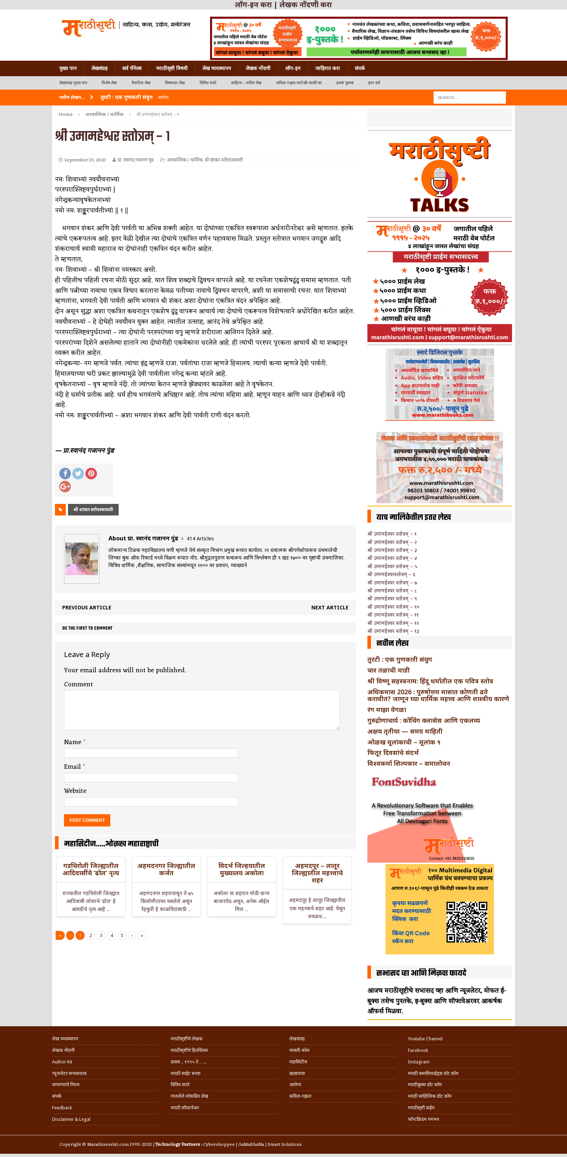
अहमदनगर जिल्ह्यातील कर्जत (166, 869)
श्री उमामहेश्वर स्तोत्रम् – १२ (393, 622)
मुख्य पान (68, 68)
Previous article (86, 607)
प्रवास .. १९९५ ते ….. (188, 1062)
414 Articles (200, 538)
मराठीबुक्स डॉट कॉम (425, 1084)
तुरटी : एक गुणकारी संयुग (399, 659)
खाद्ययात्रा (297, 1073)
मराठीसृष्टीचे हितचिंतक (189, 1050)
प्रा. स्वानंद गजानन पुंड (136, 160)
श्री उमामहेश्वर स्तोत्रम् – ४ (392, 557)
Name (73, 742)
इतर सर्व (374, 83)
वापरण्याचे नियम (66, 1084)
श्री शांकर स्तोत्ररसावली (224, 160)
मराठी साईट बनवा (185, 1073)
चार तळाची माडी (388, 670)
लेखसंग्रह (99, 68)
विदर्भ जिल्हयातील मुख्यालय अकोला (241, 869)
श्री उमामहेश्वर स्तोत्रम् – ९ (392, 598)
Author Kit (62, 1062)
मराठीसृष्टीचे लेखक (186, 1038)
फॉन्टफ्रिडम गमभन (423, 1119)
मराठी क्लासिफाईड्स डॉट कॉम (433, 1073)
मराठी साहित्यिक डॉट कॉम (430, 1096)
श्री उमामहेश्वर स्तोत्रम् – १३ (393, 630)
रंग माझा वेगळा (386, 709)
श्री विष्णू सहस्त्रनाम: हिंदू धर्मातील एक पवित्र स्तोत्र (430, 681)
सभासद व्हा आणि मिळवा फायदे (421, 973)
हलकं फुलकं (345, 83)
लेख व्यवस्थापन (216, 68)
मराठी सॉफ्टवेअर (185, 1107)
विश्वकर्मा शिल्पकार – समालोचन (408, 763)
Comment (78, 684)
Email (73, 767)
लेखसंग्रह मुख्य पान (73, 83)
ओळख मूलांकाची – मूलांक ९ (403, 742)
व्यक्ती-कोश (299, 1050)
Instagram (419, 1062)
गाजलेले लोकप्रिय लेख (189, 1096)
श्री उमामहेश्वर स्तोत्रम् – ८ (392, 590)
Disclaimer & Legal (71, 1119)
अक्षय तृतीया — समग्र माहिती (405, 731)
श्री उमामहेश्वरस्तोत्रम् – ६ (391, 574)
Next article (330, 607)
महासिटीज (298, 1062)
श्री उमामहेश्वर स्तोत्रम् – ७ (392, 582)
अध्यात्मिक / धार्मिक (184, 160)
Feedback (62, 1107)
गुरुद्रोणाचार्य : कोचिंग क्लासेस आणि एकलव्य (423, 720)
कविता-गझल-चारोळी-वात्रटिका (299, 83)
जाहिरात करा (327, 68)
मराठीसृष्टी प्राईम (421, 1107)
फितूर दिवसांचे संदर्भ (393, 752)
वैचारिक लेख (141, 83)
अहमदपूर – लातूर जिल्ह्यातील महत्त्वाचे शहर (317, 872)
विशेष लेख (109, 83)
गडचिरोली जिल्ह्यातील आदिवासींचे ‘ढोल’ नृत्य (91, 869)
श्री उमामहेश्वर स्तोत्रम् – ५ (392, 566)
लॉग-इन (292, 68)
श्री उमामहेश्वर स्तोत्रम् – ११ (393, 614)
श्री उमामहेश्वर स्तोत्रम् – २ (392, 542)
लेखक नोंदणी (258, 68)
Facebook (418, 1050)
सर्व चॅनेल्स (131, 68)
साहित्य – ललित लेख (246, 83)
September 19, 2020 (85, 160)
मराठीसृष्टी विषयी (172, 68)
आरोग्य (295, 1084)
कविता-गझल (300, 1096)
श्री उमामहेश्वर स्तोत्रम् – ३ (392, 550)
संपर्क (360, 68)
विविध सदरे (208, 83)
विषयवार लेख (175, 83)
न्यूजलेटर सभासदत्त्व (69, 1073)
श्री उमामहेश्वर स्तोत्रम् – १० (393, 606)
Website (75, 791)
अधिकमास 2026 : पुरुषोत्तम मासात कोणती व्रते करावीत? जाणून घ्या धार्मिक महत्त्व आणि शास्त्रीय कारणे (438, 695)
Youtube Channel (425, 1038)
